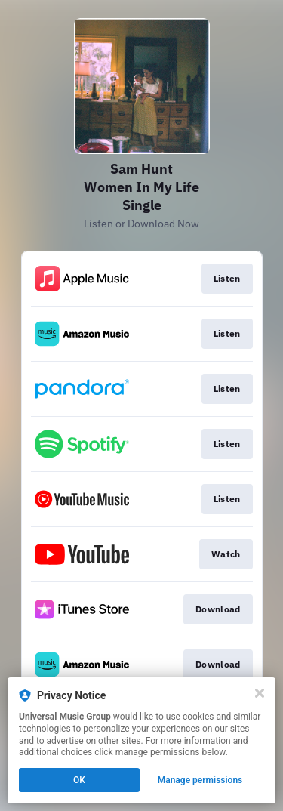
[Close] (260, 693)
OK (79, 780)
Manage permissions (200, 780)
